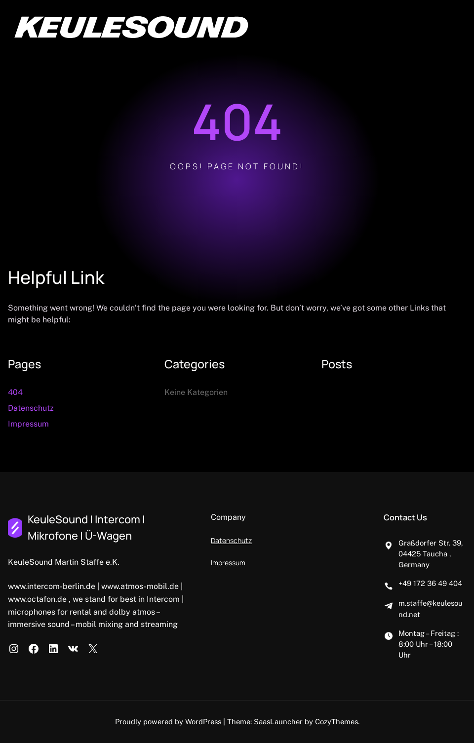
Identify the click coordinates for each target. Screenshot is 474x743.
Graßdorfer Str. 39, (430, 543)
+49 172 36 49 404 (430, 583)
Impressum (28, 424)
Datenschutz (31, 408)
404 (15, 392)
